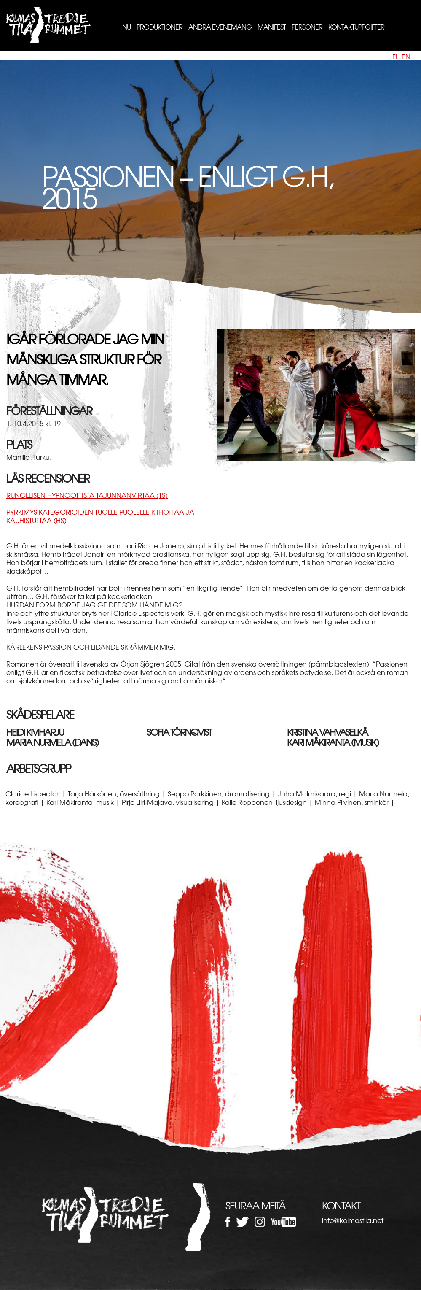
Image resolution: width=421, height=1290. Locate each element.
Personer (307, 27)
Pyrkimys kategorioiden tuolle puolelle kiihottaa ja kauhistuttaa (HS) (100, 516)
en (406, 56)
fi (394, 56)
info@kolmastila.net (352, 1220)
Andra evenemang (220, 27)
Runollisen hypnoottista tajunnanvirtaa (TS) (87, 495)
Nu (126, 27)
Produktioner (159, 27)
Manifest (271, 27)
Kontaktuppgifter (356, 27)
